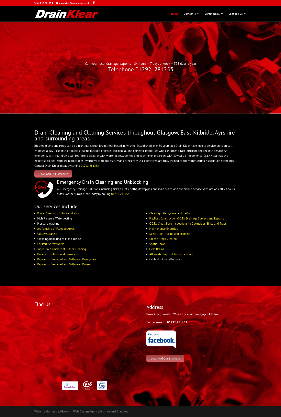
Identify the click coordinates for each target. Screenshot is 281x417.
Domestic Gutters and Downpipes (58, 254)
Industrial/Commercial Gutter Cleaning (61, 249)
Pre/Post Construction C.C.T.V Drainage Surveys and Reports (186, 218)
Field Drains (156, 249)
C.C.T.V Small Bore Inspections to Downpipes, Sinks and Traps (188, 223)
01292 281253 (90, 166)
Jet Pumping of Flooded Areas (56, 228)
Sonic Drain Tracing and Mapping (169, 234)
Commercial (212, 13)
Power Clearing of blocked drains (58, 213)
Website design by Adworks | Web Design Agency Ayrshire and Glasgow (81, 411)
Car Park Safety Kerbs (50, 244)
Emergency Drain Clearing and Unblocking (102, 182)
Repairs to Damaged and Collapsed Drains (63, 264)
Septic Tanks (157, 244)
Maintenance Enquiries (163, 228)
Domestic (190, 13)
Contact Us (236, 13)
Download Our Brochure (53, 173)
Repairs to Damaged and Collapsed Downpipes (66, 259)
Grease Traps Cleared (163, 239)
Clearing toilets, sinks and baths (169, 213)
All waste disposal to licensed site (171, 254)
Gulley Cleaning (47, 234)
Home (174, 13)
